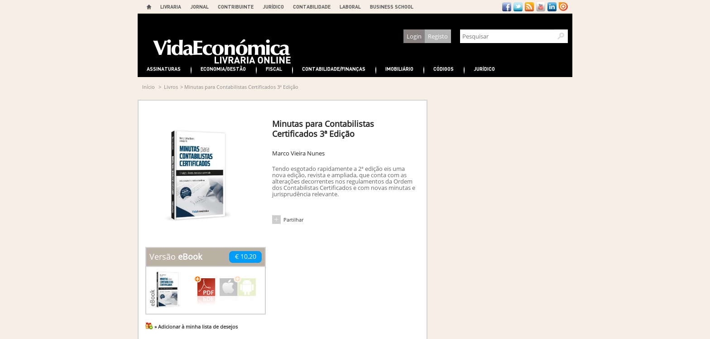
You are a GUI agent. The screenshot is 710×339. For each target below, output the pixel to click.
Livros (171, 86)
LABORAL (350, 7)
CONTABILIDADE (312, 7)
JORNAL (199, 7)
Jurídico (484, 69)
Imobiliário (399, 69)
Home (149, 7)
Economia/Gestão (223, 69)
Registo (438, 36)
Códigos (443, 69)
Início (148, 86)
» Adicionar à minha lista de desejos (196, 326)
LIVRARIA (170, 7)
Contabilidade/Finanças (333, 69)
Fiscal (274, 69)
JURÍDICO (273, 7)
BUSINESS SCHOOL (391, 7)
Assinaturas (164, 69)
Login (414, 36)
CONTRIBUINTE (236, 7)
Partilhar (293, 219)
